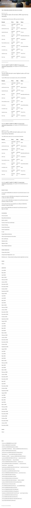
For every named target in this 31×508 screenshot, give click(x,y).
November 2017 (5, 379)
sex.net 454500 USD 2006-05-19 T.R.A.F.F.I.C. (10, 496)
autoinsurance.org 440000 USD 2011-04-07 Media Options (12, 452)
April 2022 (4, 330)
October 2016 (4, 388)
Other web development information (9, 236)
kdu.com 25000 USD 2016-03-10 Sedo (9, 474)
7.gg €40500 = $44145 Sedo (7, 448)
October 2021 (4, 344)
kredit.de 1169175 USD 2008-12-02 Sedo (9, 476)
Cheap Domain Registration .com (8, 254)
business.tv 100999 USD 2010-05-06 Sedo (18, 456)
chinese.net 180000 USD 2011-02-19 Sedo (9, 461)
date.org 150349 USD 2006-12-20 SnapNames (10, 463)
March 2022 (4, 332)
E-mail (3, 231)
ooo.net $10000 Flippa (21, 485)
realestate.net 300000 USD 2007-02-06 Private (10, 493)
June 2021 (4, 353)
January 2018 (4, 374)
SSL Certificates (5, 238)
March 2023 (4, 305)
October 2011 (4, 418)
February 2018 (4, 372)
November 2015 (5, 413)
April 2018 (4, 367)
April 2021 (4, 358)
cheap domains (9, 66)
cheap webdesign (16, 459)
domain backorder (23, 463)
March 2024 (4, 277)
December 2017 (5, 376)
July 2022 (3, 323)
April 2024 (4, 275)
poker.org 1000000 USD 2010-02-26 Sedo (9, 487)
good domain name (22, 472)
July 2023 (3, 295)
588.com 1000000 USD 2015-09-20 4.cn (20, 448)
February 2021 (4, 362)
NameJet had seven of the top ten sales (8, 483)
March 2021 (4, 360)
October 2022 (4, 316)
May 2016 (4, 399)
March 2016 (4, 404)
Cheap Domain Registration (6, 459)
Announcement (5, 215)
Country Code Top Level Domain (8, 222)
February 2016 (4, 406)
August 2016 (4, 392)
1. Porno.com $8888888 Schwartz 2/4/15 (9, 443)
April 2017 (4, 383)
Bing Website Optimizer (6, 217)
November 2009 (5, 425)
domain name (4, 465)
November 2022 (5, 314)
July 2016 (3, 395)
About (3, 263)
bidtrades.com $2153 (5, 456)
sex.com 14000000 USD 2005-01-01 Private (10, 494)
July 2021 (3, 351)
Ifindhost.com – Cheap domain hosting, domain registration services (15, 257)
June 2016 (4, 397)
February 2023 (4, 307)
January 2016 (4, 409)
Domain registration (5, 229)
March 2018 (4, 369)
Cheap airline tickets (6, 252)
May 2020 (4, 365)
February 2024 (4, 279)
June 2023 (4, 298)
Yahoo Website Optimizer (7, 245)
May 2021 (3, 355)
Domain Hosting (5, 224)
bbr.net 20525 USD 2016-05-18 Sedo (15, 454)
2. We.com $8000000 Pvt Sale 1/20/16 (9, 445)
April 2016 (4, 402)
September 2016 (5, 390)
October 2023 (4, 288)
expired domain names (24, 467)
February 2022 (4, 335)
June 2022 (4, 325)
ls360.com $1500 (21, 480)
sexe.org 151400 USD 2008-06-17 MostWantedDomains (12, 498)
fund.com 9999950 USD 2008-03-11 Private (10, 472)
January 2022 (4, 337)
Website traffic (4, 241)
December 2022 (5, 312)
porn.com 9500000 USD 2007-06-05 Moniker (10, 489)
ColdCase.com (20, 461)
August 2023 (4, 293)
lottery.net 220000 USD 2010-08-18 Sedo (9, 480)
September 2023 (5, 291)
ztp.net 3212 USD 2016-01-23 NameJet (8, 500)
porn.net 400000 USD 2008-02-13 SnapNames (10, 491)
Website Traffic (5, 243)
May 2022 (4, 328)
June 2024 (4, 270)
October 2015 (4, 416)
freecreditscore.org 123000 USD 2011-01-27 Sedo (10, 470)
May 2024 (4, 272)
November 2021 (5, 342)
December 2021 (5, 339)
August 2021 (4, 349)
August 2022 (4, 321)
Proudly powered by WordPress (6, 505)
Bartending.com (5, 454)
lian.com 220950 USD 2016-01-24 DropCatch (10, 478)
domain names (10, 465)
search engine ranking (24, 493)
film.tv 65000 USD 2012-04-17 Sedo (8, 469)
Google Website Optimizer (7, 234)
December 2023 (5, 284)
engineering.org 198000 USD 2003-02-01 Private (10, 467)
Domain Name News (6, 227)
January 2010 (4, 422)
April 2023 (4, 302)
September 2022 (5, 318)
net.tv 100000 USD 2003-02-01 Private (9, 485)
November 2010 (5, 420)
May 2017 (3, 381)
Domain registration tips (11, 3)
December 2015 (5, 411)
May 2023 (4, 300)
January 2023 (4, 309)
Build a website (4, 220)
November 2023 (5, 286)
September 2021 (5, 346)
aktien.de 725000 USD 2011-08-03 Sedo (9, 450)
